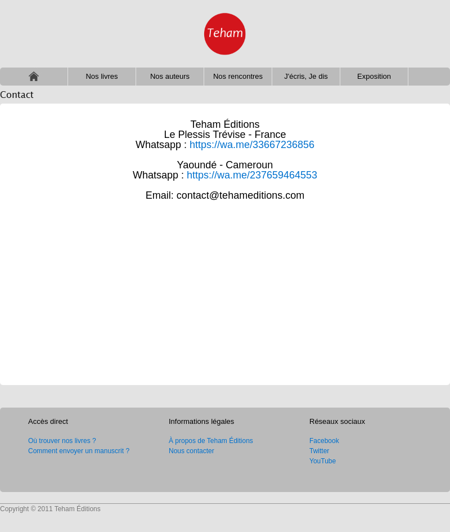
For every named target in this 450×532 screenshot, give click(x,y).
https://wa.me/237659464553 (252, 175)
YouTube (322, 461)
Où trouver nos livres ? (62, 441)
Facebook (324, 441)
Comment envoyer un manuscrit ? (78, 451)
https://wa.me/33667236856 (252, 144)
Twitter (319, 451)
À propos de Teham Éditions (211, 441)
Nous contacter (191, 451)
